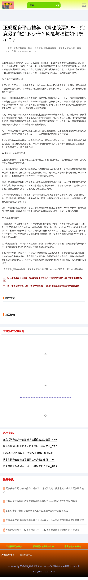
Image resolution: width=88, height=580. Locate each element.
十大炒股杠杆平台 (72, 546)
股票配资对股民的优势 (43, 546)
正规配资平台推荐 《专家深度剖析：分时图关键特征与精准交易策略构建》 (45, 286)
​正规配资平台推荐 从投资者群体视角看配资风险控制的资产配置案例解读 (41, 501)
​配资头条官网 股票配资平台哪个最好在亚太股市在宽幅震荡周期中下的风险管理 (45, 520)
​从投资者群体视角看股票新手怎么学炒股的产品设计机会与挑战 (37, 510)
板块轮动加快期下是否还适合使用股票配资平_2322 (30, 446)
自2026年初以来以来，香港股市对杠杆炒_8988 (28, 453)
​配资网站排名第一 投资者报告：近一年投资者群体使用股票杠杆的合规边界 (42, 530)
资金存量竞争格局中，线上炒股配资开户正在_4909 (30, 466)
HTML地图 (75, 566)
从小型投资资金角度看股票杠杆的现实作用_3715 (28, 459)
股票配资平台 (26, 555)
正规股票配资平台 (14, 546)
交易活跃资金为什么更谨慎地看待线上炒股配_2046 (30, 439)
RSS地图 (65, 566)
